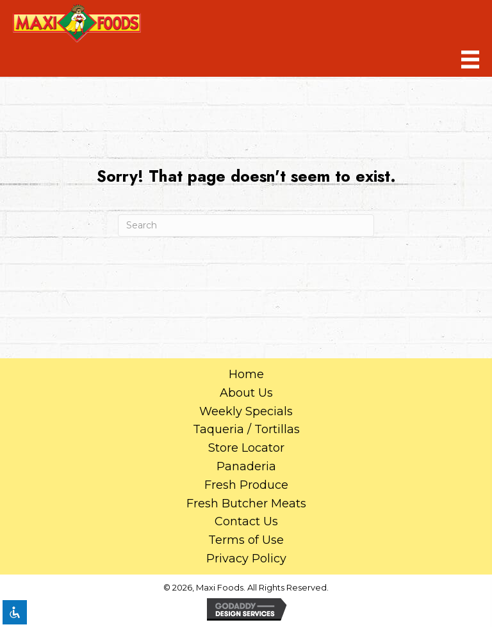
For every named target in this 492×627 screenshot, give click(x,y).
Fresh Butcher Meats (246, 503)
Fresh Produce (246, 485)
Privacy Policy (246, 559)
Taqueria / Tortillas (246, 429)
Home (246, 374)
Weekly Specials (246, 411)
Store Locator (246, 448)
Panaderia (246, 466)
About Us (246, 393)
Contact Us (246, 521)
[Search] (246, 225)
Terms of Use (246, 540)
